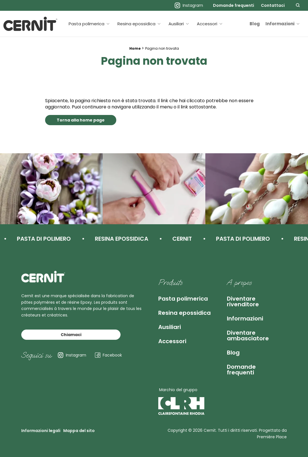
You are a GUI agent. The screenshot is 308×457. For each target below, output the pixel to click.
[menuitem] (234, 5)
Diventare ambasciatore (248, 335)
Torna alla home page (81, 120)
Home (135, 48)
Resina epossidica (136, 24)
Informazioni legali (40, 430)
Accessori (207, 24)
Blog (255, 24)
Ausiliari (176, 24)
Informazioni (279, 24)
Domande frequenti (233, 5)
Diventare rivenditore (243, 301)
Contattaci (273, 5)
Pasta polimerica (86, 24)
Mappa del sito (79, 430)
